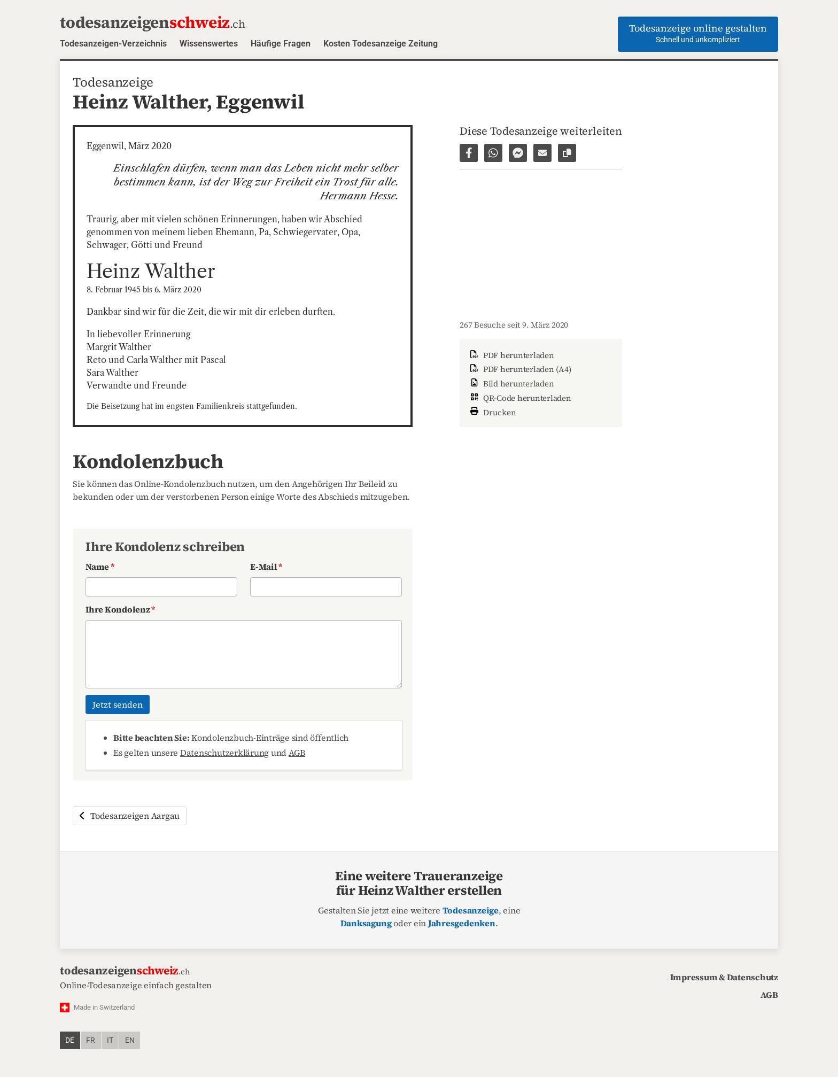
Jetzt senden (117, 704)
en (130, 1040)
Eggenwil (260, 101)
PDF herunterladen (511, 355)
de (69, 1040)
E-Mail (266, 566)
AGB (297, 752)
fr (90, 1040)
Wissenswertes (209, 43)
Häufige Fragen (281, 43)
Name (100, 566)
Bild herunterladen (511, 383)
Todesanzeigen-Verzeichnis (113, 43)
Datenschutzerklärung (224, 752)
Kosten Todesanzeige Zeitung (380, 43)
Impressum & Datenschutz (724, 977)
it (110, 1040)
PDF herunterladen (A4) (519, 369)
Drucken (492, 411)
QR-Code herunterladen (519, 398)
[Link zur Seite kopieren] (567, 153)
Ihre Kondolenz (120, 609)
